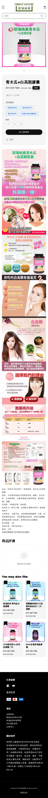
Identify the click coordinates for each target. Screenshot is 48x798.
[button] (3, 7)
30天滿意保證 (11, 723)
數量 (7, 120)
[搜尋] (42, 15)
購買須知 (24, 793)
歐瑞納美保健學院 (13, 720)
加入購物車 (24, 132)
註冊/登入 (10, 727)
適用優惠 (10, 102)
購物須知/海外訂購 (14, 717)
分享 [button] (9, 139)
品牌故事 (10, 714)
